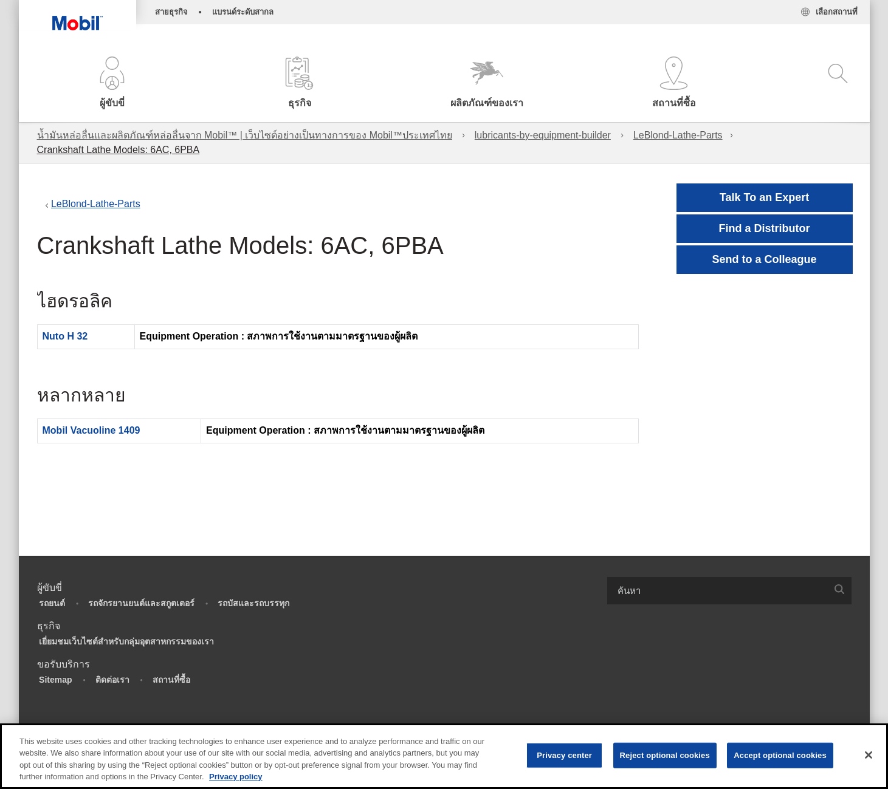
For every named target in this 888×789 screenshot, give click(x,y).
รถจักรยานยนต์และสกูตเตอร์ (141, 603)
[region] (444, 756)
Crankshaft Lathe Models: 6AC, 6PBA (118, 150)
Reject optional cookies (665, 755)
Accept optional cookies (780, 755)
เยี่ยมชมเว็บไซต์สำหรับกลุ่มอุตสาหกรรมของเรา (126, 641)
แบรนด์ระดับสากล (243, 11)
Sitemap (55, 680)
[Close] (868, 755)
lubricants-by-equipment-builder (543, 135)
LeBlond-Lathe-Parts (678, 135)
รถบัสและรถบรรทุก (253, 603)
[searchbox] (717, 590)
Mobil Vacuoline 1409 (91, 430)
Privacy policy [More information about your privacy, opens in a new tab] (235, 776)
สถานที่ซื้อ (171, 680)
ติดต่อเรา (112, 680)
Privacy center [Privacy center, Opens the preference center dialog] (564, 755)
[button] (112, 83)
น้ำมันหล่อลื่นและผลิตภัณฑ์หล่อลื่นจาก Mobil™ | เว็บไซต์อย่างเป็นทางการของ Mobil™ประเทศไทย (244, 135)
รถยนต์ (52, 603)
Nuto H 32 (65, 336)
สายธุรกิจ (171, 11)
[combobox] (729, 590)
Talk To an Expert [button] (764, 197)
